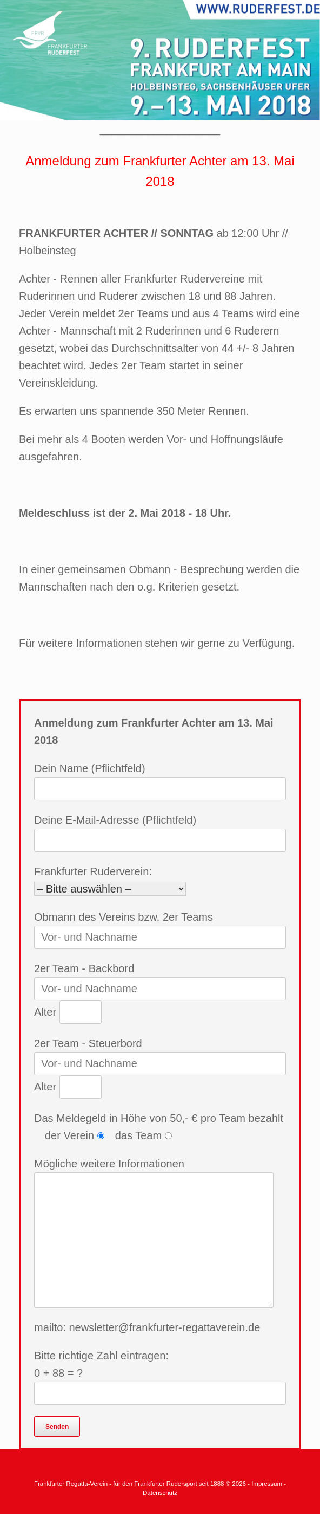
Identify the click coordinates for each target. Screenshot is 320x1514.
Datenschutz (160, 1493)
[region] (160, 60)
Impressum (267, 1483)
